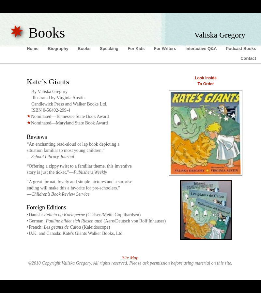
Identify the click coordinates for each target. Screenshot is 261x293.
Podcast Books (241, 48)
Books (85, 48)
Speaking (109, 48)
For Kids (137, 48)
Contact (248, 58)
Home (33, 48)
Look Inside (206, 78)
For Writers (165, 48)
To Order (206, 84)
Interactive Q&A (201, 48)
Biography (58, 48)
